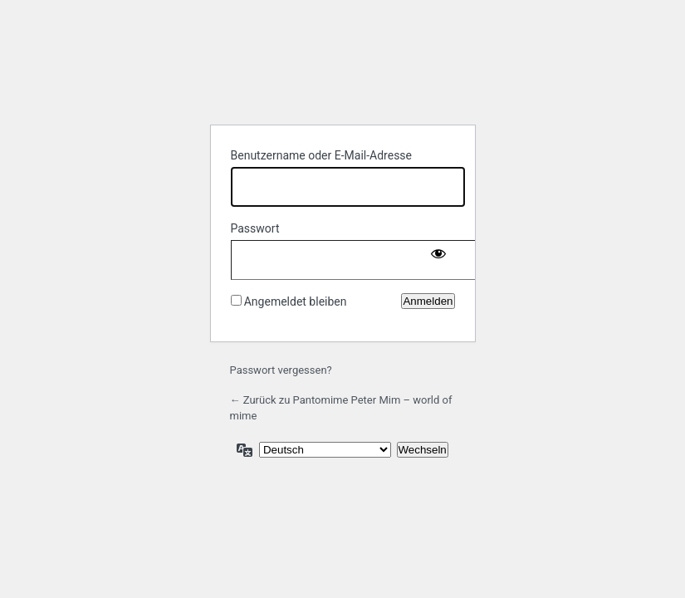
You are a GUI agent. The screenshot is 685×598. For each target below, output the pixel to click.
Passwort (255, 228)
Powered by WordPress (343, 69)
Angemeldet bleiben (295, 301)
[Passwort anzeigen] (438, 256)
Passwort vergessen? (281, 370)
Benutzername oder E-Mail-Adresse (322, 155)
